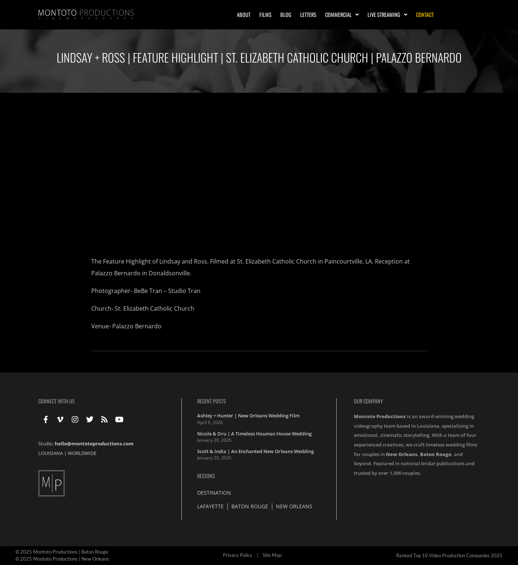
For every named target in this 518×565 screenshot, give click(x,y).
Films (265, 14)
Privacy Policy (237, 555)
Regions (206, 476)
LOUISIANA (50, 453)
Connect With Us (56, 401)
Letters (308, 14)
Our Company (368, 401)
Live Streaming (387, 14)
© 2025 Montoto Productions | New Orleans (62, 559)
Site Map (272, 555)
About (244, 14)
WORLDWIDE (82, 453)
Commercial (342, 14)
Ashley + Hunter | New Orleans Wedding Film (248, 415)
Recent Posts (211, 401)
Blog (285, 14)
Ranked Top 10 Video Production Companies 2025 (449, 555)
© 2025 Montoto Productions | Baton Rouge (61, 552)
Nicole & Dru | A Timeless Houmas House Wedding (254, 433)
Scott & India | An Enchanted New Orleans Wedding (255, 451)
